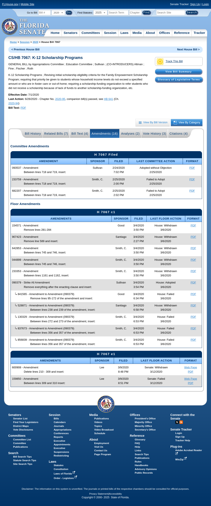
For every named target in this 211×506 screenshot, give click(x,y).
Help (137, 447)
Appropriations (62, 429)
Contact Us (100, 450)
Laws (124, 33)
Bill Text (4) (79, 133)
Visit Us (98, 447)
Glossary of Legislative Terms (179, 79)
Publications (101, 418)
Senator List (20, 418)
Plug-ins (176, 446)
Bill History (33, 133)
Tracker (199, 33)
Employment (101, 443)
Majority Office (143, 422)
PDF (23, 107)
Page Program (102, 454)
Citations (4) (179, 133)
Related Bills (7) (56, 133)
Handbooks (141, 465)
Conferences (61, 433)
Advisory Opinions (146, 469)
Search (13, 453)
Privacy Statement (98, 493)
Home (55, 33)
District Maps (21, 426)
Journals (59, 426)
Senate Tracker (181, 429)
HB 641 (108, 99)
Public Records (144, 472)
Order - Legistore (66, 478)
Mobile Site (27, 4)
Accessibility (115, 493)
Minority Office (143, 426)
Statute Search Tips (24, 460)
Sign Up (195, 4)
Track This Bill (170, 61)
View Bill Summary (178, 71)
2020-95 (60, 99)
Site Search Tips (22, 464)
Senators (70, 33)
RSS (181, 422)
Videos (98, 422)
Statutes (58, 465)
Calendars (60, 422)
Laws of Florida (65, 473)
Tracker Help (182, 440)
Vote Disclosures (23, 429)
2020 (35, 42)
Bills (56, 418)
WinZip (181, 459)
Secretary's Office (145, 429)
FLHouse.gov (10, 4)
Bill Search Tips (22, 456)
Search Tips (142, 454)
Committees (91, 33)
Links (138, 450)
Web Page (190, 367)
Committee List (22, 439)
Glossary (140, 439)
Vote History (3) (154, 133)
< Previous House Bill (25, 49)
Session (110, 33)
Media (137, 33)
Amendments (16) (104, 133)
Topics (98, 426)
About (150, 33)
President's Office (145, 418)
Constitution (61, 469)
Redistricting (61, 455)
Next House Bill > (188, 49)
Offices (164, 33)
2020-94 (13, 103)
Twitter (177, 422)
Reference (182, 33)
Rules (138, 461)
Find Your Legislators (25, 422)
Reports (58, 437)
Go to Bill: (32, 12)
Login (205, 4)
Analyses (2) (130, 133)
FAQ (137, 443)
